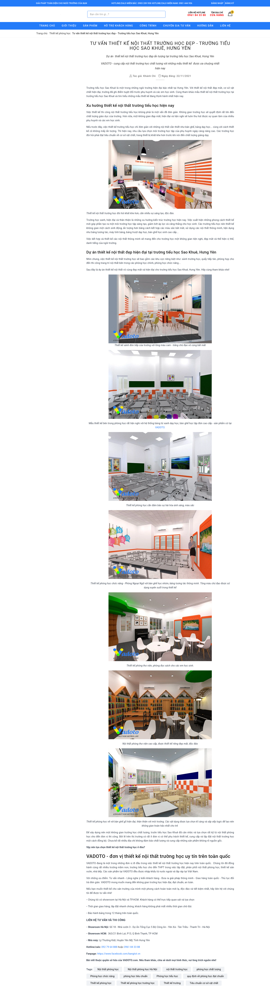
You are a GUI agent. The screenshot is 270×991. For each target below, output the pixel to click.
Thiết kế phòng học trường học (137, 983)
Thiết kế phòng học (101, 983)
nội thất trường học (177, 969)
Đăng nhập (217, 3)
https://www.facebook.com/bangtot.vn (119, 953)
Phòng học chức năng (102, 976)
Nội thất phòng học (108, 969)
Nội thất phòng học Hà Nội (142, 969)
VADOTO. (160, 427)
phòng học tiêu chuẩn (136, 976)
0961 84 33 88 (132, 947)
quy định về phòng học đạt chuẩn (205, 976)
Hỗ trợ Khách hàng (118, 25)
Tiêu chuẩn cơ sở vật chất (204, 983)
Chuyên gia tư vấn (177, 25)
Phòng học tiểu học (167, 976)
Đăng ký (229, 3)
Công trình (148, 25)
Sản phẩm (90, 25)
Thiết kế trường (172, 983)
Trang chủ (47, 25)
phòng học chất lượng (209, 969)
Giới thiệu (69, 25)
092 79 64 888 (109, 947)
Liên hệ (225, 25)
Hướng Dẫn (205, 25)
